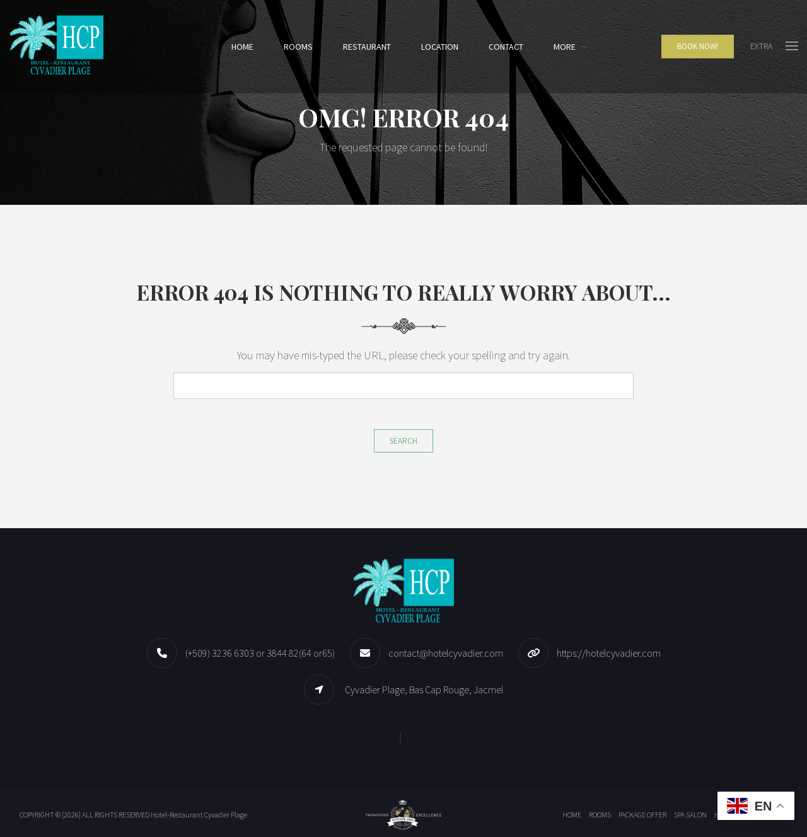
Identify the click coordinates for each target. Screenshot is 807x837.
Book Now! (697, 46)
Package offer (642, 814)
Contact (506, 46)
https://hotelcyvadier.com (609, 653)
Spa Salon (690, 814)
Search (403, 441)
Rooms (298, 46)
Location (439, 46)
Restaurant (367, 46)
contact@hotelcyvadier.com (445, 653)
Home (242, 46)
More (565, 46)
